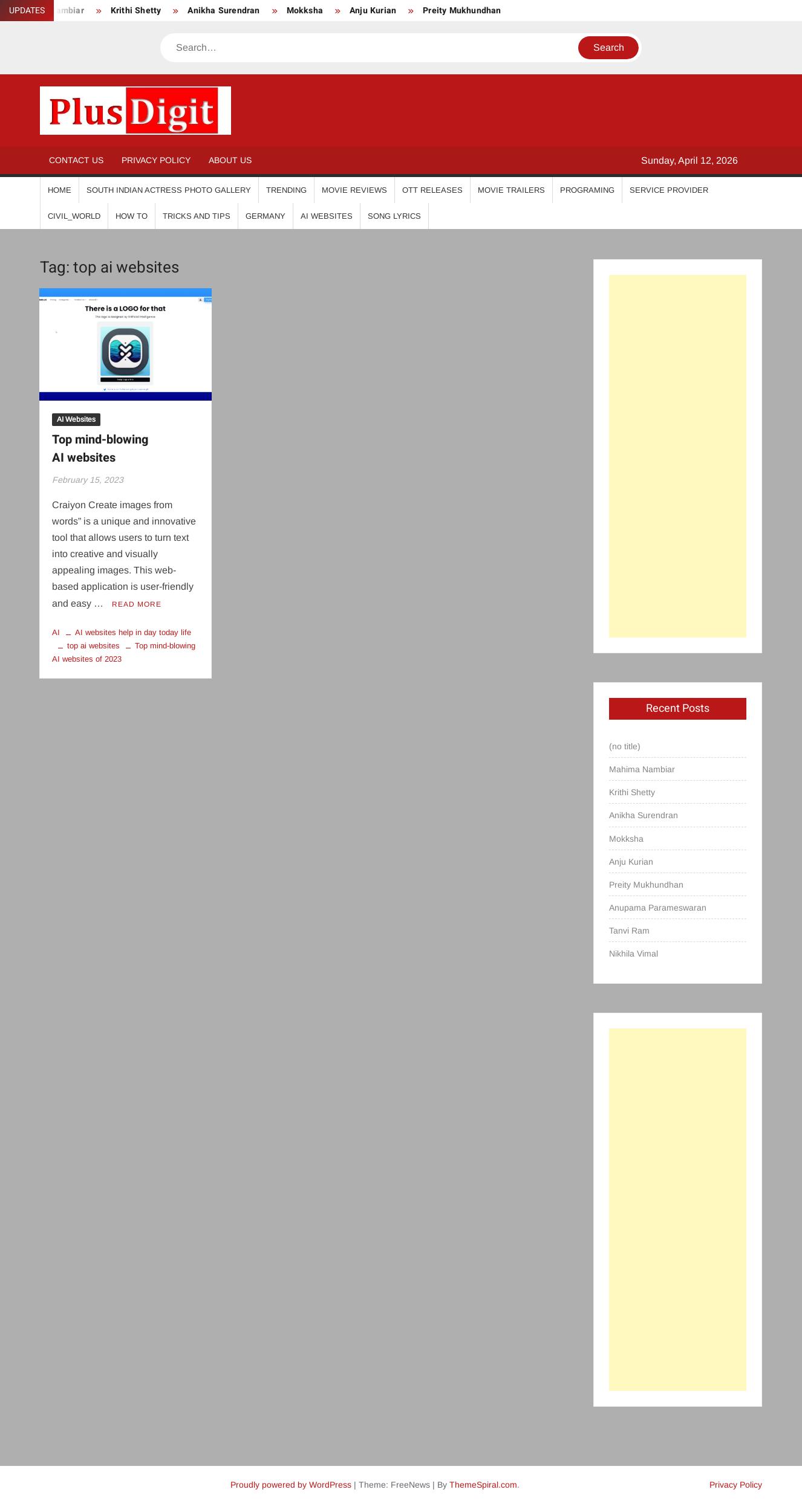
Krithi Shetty (136, 10)
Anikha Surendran (223, 10)
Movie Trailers (511, 190)
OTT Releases (432, 190)
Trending (286, 190)
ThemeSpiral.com (483, 1484)
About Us (230, 160)
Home (59, 190)
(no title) (625, 746)
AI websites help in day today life (133, 632)
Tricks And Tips (196, 216)
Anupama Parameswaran (657, 907)
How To (132, 216)
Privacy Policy (156, 160)
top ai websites (93, 645)
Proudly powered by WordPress (290, 1484)
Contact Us (76, 160)
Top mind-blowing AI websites (100, 448)
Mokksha (305, 10)
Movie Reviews (354, 190)
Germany (265, 216)
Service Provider (669, 190)
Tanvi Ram (629, 930)
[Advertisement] (677, 456)
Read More (136, 604)
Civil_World (74, 216)
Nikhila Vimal (633, 953)
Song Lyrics (394, 216)
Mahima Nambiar (642, 769)
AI (56, 632)
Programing (587, 190)
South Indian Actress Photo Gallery (168, 190)
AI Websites (327, 216)
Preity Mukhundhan (462, 10)
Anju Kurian (373, 10)
